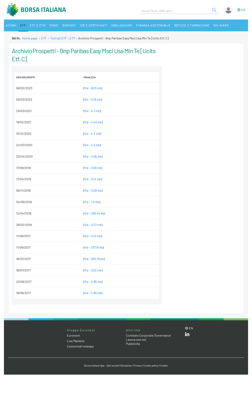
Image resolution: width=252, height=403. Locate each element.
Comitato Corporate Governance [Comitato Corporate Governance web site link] (148, 335)
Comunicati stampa (80, 346)
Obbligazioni (121, 25)
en (243, 10)
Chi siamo (221, 25)
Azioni (11, 25)
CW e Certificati (93, 25)
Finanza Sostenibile (153, 25)
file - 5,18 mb (92, 99)
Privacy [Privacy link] (138, 365)
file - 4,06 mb (93, 156)
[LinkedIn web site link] (187, 335)
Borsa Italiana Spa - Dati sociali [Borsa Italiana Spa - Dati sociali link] (101, 365)
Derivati (69, 25)
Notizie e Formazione (191, 25)
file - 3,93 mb (92, 168)
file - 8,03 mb (92, 88)
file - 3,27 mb (93, 225)
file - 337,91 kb (93, 247)
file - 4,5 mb (92, 145)
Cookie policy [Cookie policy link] (151, 365)
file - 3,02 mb (93, 270)
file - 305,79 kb (94, 259)
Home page (30, 38)
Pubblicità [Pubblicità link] (133, 343)
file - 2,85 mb (93, 281)
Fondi (54, 25)
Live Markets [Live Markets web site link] (75, 341)
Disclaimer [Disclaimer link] (126, 365)
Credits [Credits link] (164, 365)
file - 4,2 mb (92, 133)
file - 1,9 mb (91, 202)
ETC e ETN (37, 25)
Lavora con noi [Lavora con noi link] (136, 339)
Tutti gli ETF (58, 38)
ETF (23, 25)
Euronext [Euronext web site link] (73, 335)
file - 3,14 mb (92, 179)
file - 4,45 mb (93, 122)
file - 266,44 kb (94, 213)
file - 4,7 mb (92, 111)
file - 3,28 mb (93, 190)
